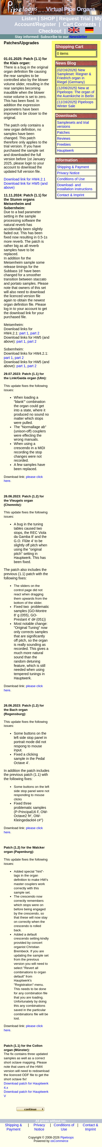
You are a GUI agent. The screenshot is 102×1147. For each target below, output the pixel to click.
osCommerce (59, 1141)
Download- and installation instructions (74, 187)
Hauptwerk (65, 150)
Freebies (64, 144)
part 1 (23, 333)
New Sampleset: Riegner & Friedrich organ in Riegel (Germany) (74, 76)
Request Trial (75, 18)
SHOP (48, 18)
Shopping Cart (69, 46)
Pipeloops (67, 1137)
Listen (29, 18)
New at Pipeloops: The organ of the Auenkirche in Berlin (75, 92)
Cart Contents (79, 24)
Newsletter (78, 37)
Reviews (63, 138)
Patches (63, 132)
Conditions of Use (71, 179)
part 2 (34, 333)
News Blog (66, 63)
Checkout (49, 31)
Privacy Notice (68, 173)
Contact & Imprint (70, 195)
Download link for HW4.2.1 (24, 179)
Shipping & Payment (73, 167)
